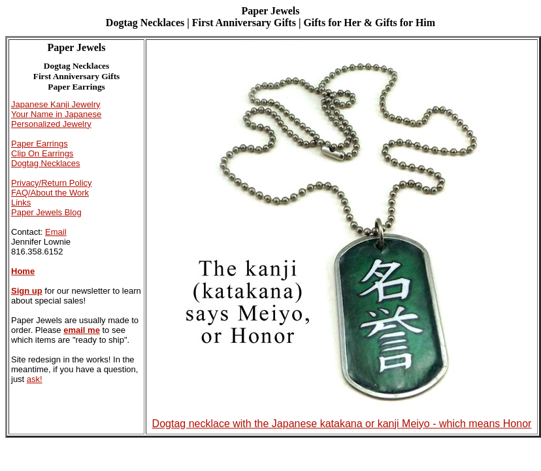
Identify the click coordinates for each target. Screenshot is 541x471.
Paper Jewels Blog (46, 212)
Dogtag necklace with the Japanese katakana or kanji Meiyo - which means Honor (342, 419)
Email (56, 232)
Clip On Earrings (42, 153)
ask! (34, 379)
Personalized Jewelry (51, 124)
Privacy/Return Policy (51, 183)
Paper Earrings (39, 143)
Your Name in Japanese (56, 114)
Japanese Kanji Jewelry (56, 104)
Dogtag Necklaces (45, 163)
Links (21, 202)
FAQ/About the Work (50, 193)
